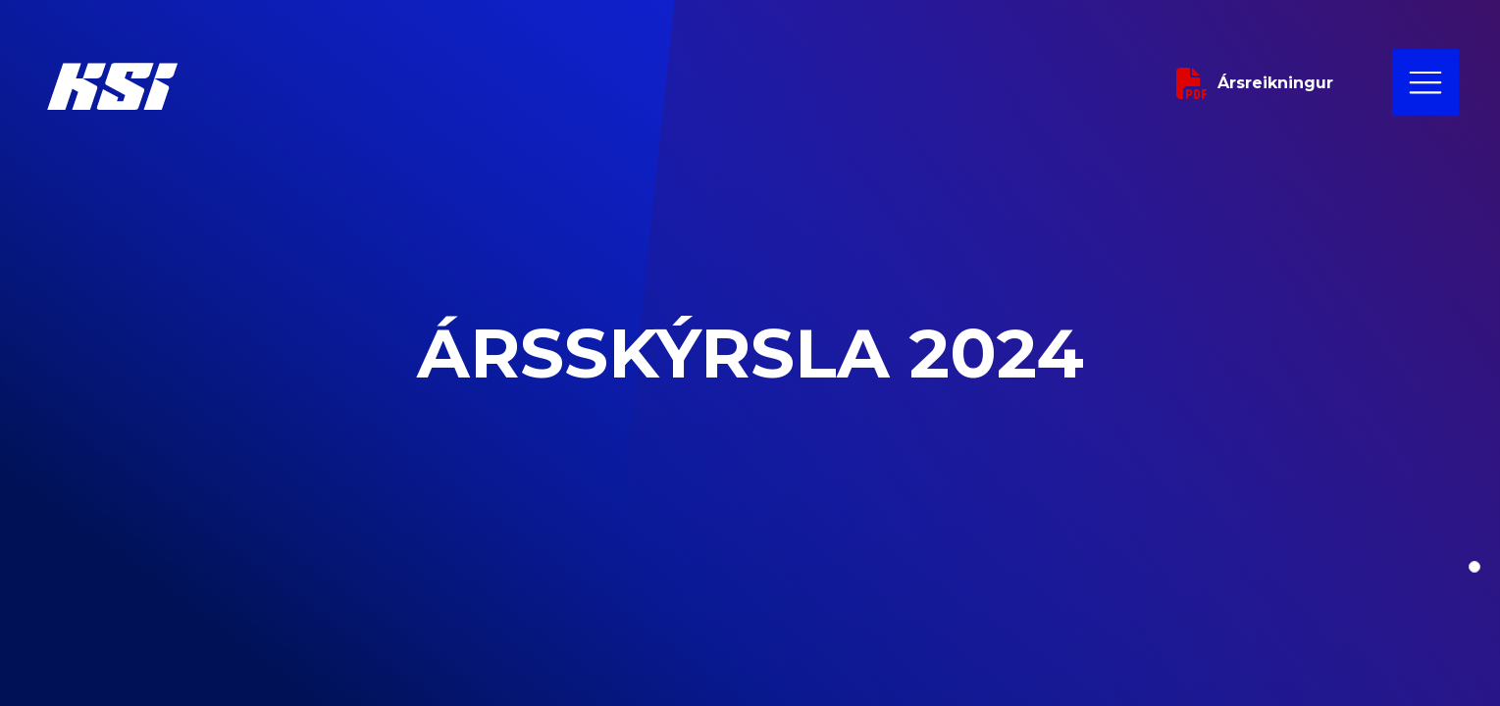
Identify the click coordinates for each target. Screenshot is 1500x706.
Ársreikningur (1254, 83)
